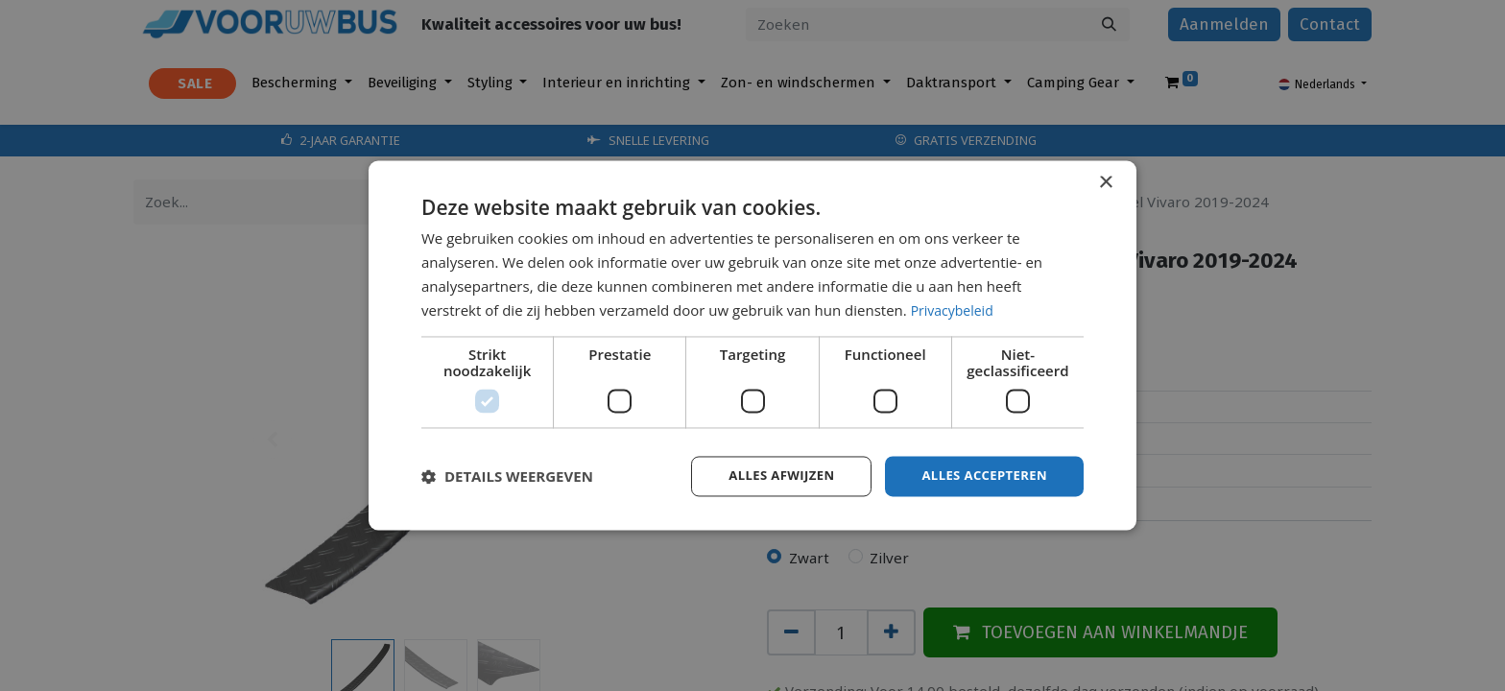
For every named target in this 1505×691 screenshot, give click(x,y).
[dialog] (752, 345)
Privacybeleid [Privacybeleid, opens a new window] (955, 309)
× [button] (1105, 182)
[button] (507, 477)
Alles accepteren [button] (980, 475)
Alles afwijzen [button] (769, 475)
